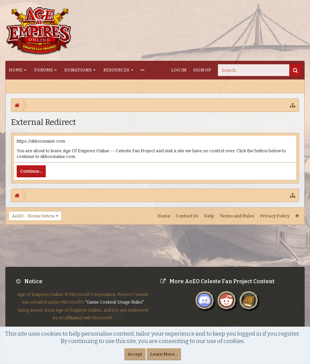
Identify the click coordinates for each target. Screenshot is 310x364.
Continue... (31, 171)
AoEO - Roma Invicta (33, 215)
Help (209, 215)
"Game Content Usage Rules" (114, 307)
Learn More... (164, 354)
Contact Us (187, 215)
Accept (135, 354)
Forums (43, 69)
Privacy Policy (275, 215)
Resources (116, 69)
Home (15, 69)
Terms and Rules (237, 215)
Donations (78, 69)
